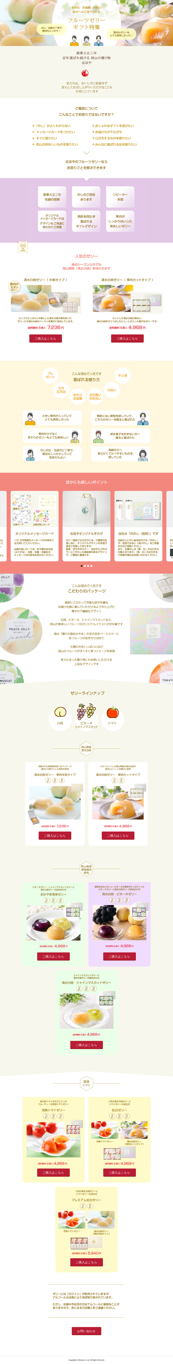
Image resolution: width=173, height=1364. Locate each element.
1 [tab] (82, 566)
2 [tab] (85, 566)
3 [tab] (88, 566)
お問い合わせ (86, 1331)
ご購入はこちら (45, 338)
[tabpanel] (86, 526)
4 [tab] (91, 566)
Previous (3, 506)
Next (168, 506)
